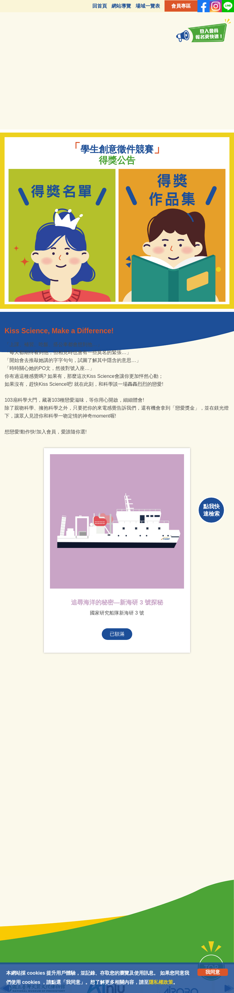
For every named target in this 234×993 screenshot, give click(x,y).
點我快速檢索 (211, 510)
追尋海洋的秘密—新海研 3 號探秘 (117, 602)
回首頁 (99, 6)
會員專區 (181, 6)
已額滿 (117, 634)
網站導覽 (121, 6)
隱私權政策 (161, 982)
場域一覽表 (148, 6)
